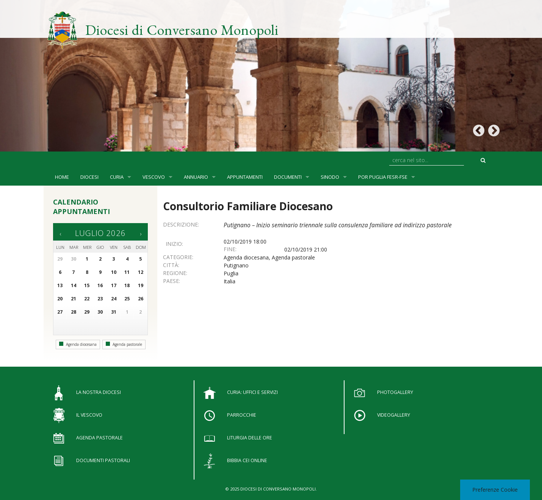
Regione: (175, 273)
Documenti (288, 176)
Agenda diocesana (78, 344)
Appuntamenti (245, 176)
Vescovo (154, 176)
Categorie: (178, 257)
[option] (271, 76)
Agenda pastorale (124, 344)
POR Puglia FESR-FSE (382, 176)
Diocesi (89, 176)
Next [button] (493, 131)
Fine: (230, 249)
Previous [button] (478, 131)
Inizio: (174, 243)
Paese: (171, 280)
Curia (117, 176)
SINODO (330, 176)
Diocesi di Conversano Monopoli (182, 29)
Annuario (196, 176)
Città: (171, 265)
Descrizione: (181, 224)
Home (62, 176)
